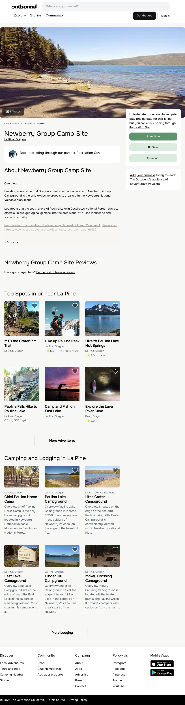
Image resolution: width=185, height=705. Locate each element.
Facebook (119, 669)
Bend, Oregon (93, 416)
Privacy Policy (77, 700)
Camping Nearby (11, 674)
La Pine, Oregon (15, 139)
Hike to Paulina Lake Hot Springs (102, 343)
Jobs (78, 669)
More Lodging (62, 633)
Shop (41, 663)
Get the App (144, 15)
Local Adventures (12, 663)
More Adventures (62, 441)
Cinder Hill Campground (55, 578)
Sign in (165, 16)
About (79, 663)
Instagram (119, 663)
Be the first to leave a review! (55, 272)
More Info (153, 158)
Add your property (50, 674)
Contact (80, 686)
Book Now (153, 136)
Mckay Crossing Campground (98, 578)
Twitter (117, 680)
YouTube (118, 686)
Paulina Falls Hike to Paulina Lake (20, 408)
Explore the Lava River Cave (99, 408)
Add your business (142, 175)
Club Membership (49, 669)
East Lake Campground (15, 578)
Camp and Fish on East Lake (60, 408)
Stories (35, 15)
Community (55, 15)
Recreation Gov (88, 153)
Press (79, 680)
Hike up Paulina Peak (62, 341)
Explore (20, 15)
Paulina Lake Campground (55, 499)
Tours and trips (10, 669)
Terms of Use (56, 700)
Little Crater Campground (100, 492)
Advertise (81, 674)
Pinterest (119, 674)
